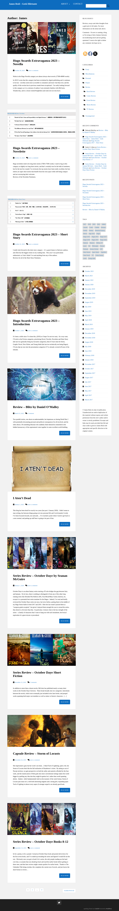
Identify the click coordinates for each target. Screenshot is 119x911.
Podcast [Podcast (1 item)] (102, 246)
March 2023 (89, 276)
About (64, 4)
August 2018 (89, 342)
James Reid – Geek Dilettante (23, 4)
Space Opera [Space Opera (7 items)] (95, 252)
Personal (88, 78)
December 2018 (90, 333)
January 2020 (89, 284)
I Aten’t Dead (22, 498)
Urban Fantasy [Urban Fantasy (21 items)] (99, 255)
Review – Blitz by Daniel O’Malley (36, 407)
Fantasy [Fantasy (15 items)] (91, 230)
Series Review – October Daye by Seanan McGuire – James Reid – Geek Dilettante (95, 155)
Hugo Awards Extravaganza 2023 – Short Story (40, 236)
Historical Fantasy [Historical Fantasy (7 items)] (100, 230)
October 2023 (89, 271)
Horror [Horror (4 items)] (85, 233)
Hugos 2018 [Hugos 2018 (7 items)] (86, 240)
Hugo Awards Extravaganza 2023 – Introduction (36, 322)
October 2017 (89, 369)
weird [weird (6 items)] (84, 258)
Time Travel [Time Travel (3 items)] (86, 255)
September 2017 (90, 373)
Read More (65, 96)
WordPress (109, 908)
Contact (77, 4)
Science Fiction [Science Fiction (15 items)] (94, 249)
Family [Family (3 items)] (85, 230)
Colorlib (97, 908)
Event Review (91, 100)
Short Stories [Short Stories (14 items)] (86, 252)
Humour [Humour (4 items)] (85, 243)
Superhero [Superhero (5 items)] (103, 252)
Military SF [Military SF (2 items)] (99, 243)
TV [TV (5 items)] (93, 255)
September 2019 (90, 298)
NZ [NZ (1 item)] (89, 246)
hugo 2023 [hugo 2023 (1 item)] (92, 233)
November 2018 (90, 338)
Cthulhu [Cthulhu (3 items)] (97, 227)
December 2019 (90, 289)
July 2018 (88, 346)
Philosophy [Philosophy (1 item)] (95, 246)
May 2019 (88, 315)
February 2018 (89, 355)
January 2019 (89, 329)
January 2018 (89, 360)
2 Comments (33, 682)
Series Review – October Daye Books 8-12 (40, 841)
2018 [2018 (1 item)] (89, 224)
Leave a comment (33, 70)
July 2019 (88, 307)
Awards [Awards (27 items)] (85, 227)
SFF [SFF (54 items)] (101, 249)
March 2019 (89, 324)
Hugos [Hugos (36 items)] (98, 233)
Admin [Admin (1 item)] (103, 224)
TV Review (90, 109)
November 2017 (90, 364)
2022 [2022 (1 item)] (98, 224)
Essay (87, 69)
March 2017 (89, 400)
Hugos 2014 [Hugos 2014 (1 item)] (95, 236)
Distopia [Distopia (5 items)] (103, 227)
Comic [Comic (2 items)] (91, 227)
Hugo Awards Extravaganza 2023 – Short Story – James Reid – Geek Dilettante (95, 139)
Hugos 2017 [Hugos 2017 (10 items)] (103, 236)
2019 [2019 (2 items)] (94, 224)
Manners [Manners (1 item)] (92, 243)
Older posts (69, 890)
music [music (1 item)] (85, 246)
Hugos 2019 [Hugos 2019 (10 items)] (95, 240)
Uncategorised (89, 116)
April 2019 (88, 320)
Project (87, 83)
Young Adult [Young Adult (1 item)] (91, 258)
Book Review (91, 91)
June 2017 (88, 386)
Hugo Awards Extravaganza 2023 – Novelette (36, 149)
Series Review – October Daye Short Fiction (37, 674)
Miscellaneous (89, 74)
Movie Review (91, 105)
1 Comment (30, 413)
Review (87, 87)
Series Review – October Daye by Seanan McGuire (40, 577)
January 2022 (89, 280)
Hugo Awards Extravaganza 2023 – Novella (36, 62)
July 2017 (88, 382)
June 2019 (88, 311)
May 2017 (88, 391)
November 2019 (90, 293)
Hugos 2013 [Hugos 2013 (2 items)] (86, 236)
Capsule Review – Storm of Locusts (36, 753)
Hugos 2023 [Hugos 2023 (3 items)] (103, 240)
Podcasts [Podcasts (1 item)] (85, 249)
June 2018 (88, 351)
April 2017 (88, 395)
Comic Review (91, 96)
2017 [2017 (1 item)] (84, 224)
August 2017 (89, 377)
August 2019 (89, 302)
